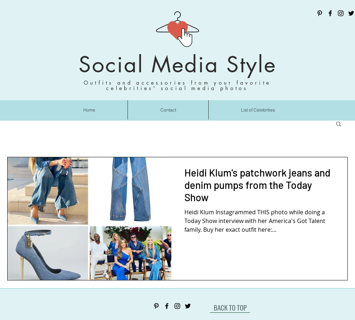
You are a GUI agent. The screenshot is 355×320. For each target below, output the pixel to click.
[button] (338, 124)
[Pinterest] (319, 13)
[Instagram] (340, 13)
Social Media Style (177, 64)
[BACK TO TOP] (230, 307)
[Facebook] (330, 13)
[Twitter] (351, 13)
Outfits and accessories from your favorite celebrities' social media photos (177, 85)
